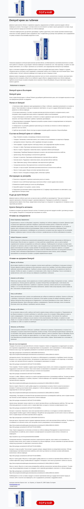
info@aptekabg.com (14, 484)
